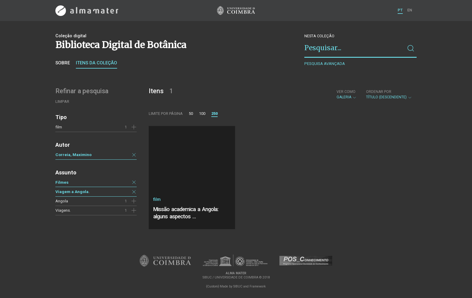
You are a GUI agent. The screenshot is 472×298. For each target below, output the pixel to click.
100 (202, 113)
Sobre (62, 63)
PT (400, 10)
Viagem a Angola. (72, 191)
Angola (61, 200)
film (58, 126)
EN (409, 10)
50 (191, 113)
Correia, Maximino (73, 154)
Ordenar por (378, 92)
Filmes (62, 182)
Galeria (347, 94)
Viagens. (63, 210)
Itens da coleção (96, 63)
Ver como (346, 92)
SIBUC (237, 286)
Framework (258, 286)
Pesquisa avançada (324, 63)
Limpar (62, 101)
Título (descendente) (389, 94)
